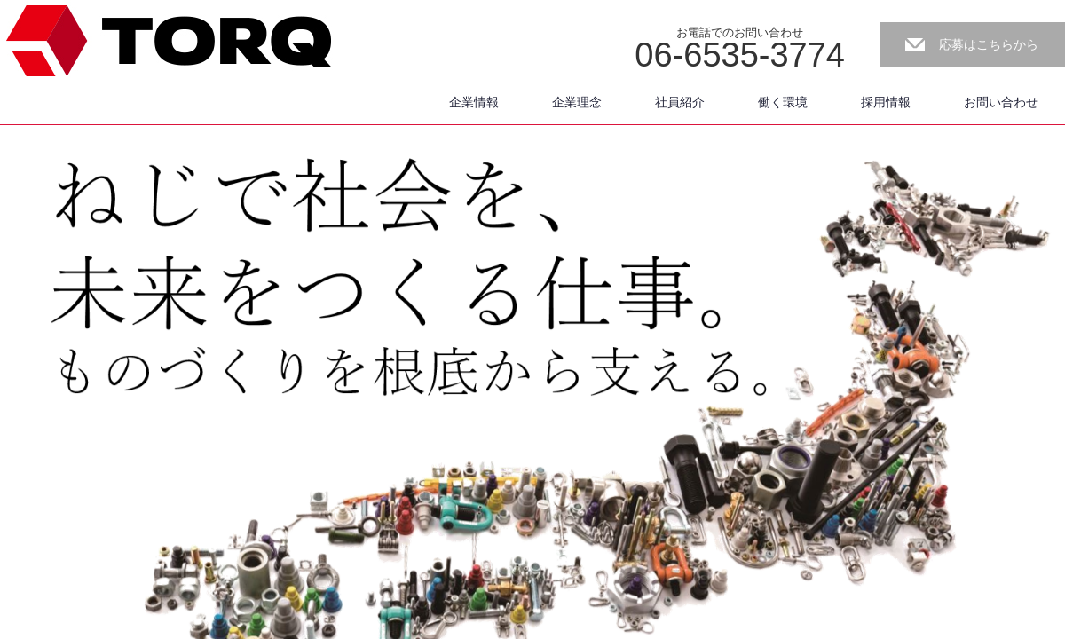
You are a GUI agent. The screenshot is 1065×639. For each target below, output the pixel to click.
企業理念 (577, 102)
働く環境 (783, 102)
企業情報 (474, 102)
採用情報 (886, 102)
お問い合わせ (1001, 102)
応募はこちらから (988, 44)
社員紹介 (680, 102)
